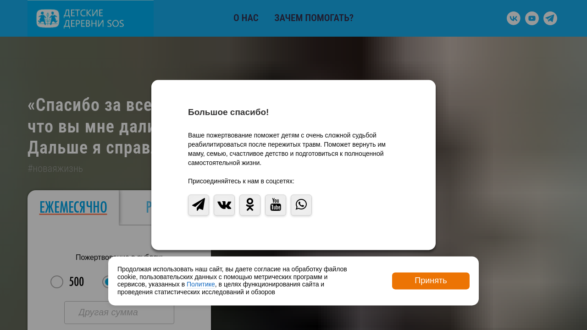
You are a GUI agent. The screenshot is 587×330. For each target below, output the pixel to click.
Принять (431, 280)
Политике (201, 284)
